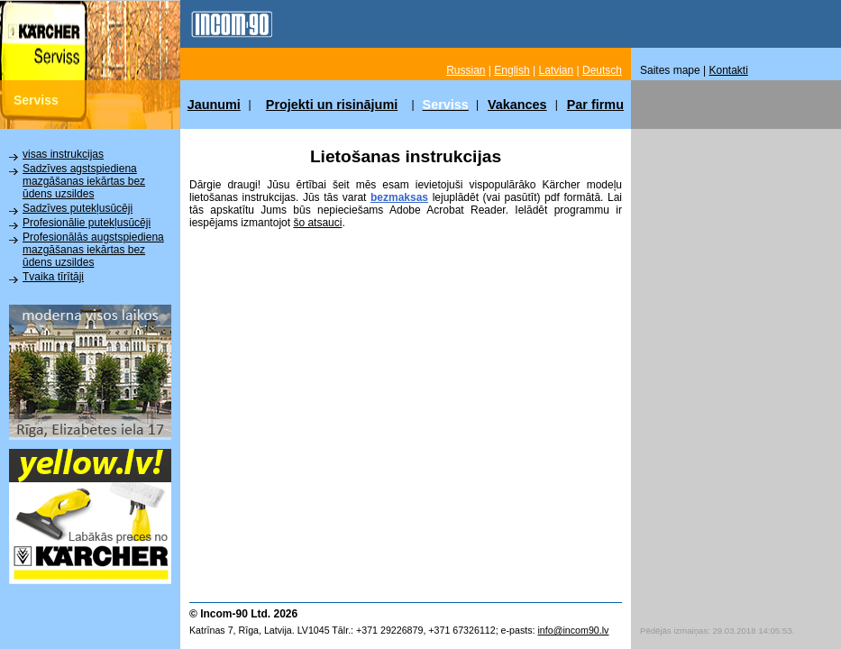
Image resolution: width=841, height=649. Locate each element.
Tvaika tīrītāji (53, 276)
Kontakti (728, 70)
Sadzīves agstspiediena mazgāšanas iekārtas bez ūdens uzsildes (84, 181)
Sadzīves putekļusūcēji (78, 208)
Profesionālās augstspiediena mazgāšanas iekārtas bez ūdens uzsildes (93, 250)
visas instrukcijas (63, 154)
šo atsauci (317, 222)
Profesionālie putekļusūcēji (87, 222)
